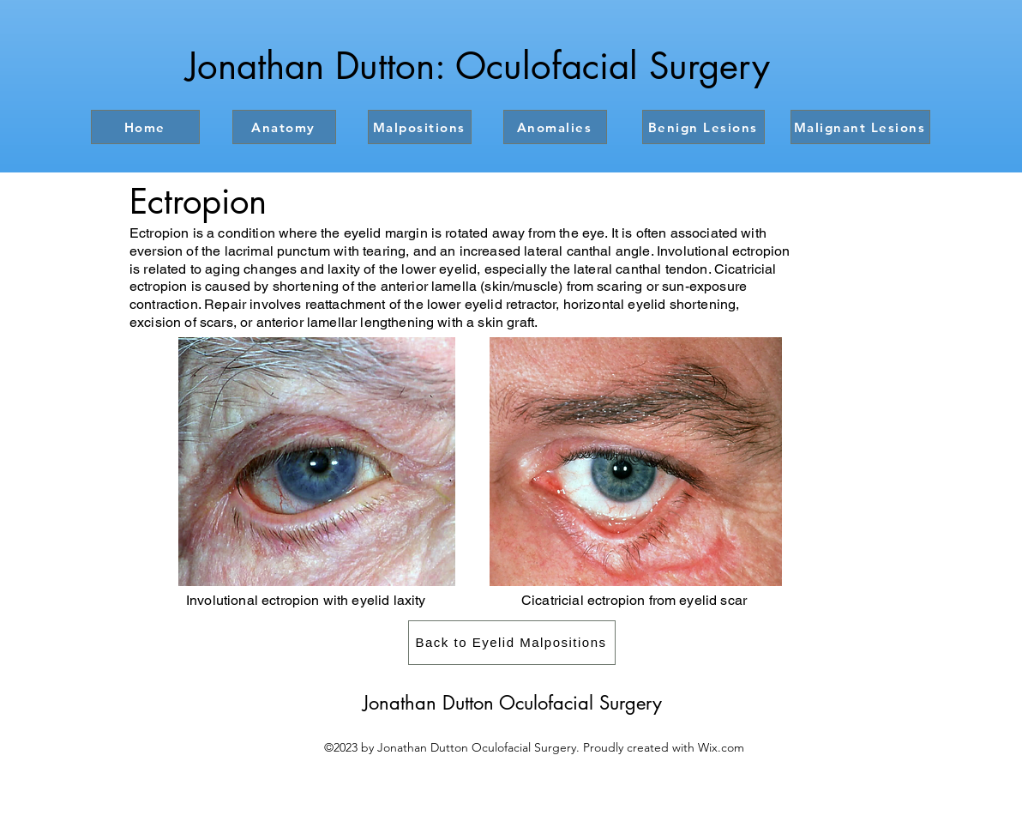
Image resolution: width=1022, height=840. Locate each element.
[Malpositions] (420, 127)
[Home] (145, 127)
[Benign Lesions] (703, 127)
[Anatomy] (284, 127)
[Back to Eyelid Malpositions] (512, 642)
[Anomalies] (555, 127)
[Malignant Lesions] (860, 127)
